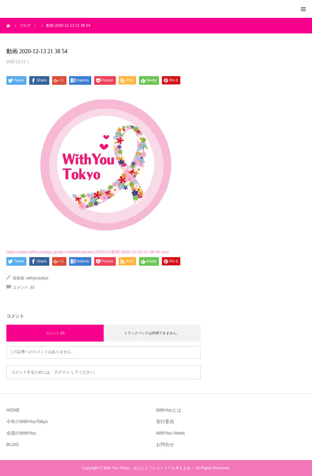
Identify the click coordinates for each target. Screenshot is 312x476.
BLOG (12, 444)
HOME (13, 410)
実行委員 (165, 421)
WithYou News (170, 433)
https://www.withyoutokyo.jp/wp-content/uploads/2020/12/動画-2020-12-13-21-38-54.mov (87, 251)
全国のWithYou (21, 433)
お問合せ (165, 444)
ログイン (62, 372)
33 (32, 287)
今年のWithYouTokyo (27, 421)
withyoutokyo (37, 278)
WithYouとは (169, 410)
